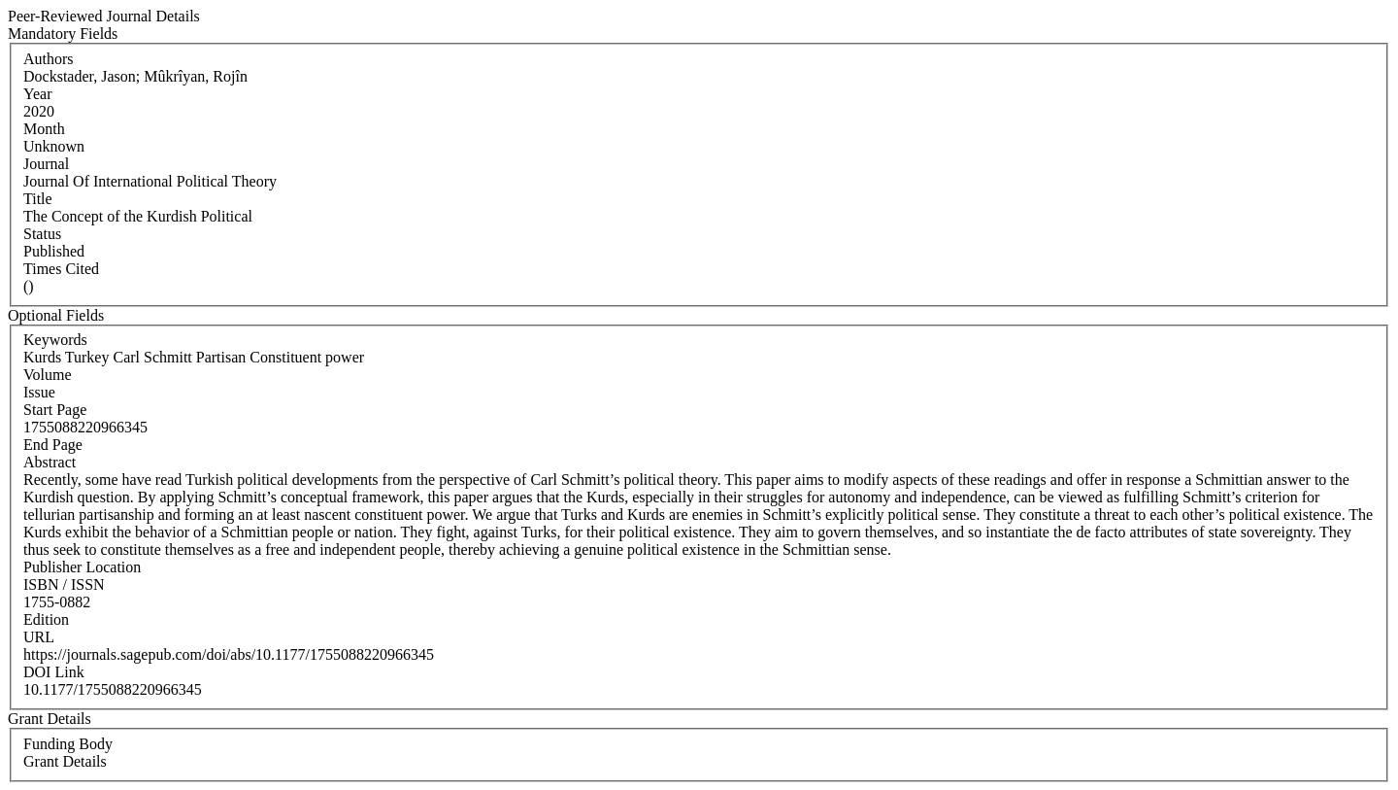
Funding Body (68, 744)
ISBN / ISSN (64, 584)
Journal (46, 163)
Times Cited (61, 268)
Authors (48, 59)
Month (44, 128)
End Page (53, 444)
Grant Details (65, 761)
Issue (39, 392)
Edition (46, 619)
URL (38, 637)
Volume (47, 374)
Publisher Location (82, 567)
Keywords (55, 339)
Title (37, 198)
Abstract (49, 462)
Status (42, 233)
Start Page (54, 409)
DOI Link (53, 672)
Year (37, 94)
